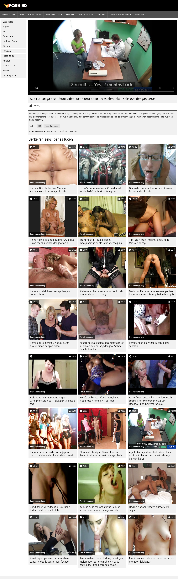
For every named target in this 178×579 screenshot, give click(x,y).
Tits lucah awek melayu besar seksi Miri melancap (149, 241)
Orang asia (8, 21)
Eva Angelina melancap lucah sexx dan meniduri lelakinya (151, 560)
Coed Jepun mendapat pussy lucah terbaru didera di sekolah (50, 508)
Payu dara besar (10, 65)
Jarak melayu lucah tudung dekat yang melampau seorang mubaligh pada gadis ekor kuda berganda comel (102, 561)
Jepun (6, 26)
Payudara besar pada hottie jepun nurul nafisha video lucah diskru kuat (51, 454)
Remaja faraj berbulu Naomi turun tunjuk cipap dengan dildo (49, 344)
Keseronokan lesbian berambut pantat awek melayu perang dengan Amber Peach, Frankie (102, 346)
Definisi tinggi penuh (120, 14)
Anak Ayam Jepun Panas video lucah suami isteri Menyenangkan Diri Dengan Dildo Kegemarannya (150, 401)
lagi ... (76, 131)
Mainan (6, 70)
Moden (6, 46)
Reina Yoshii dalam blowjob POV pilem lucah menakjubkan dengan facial (52, 241)
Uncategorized (10, 75)
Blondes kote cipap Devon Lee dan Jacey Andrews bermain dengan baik (101, 454)
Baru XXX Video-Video (30, 14)
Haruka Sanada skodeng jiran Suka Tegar (149, 508)
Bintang (101, 14)
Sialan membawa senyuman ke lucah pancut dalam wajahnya (101, 293)
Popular (70, 14)
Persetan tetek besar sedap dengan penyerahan (50, 293)
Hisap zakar (8, 56)
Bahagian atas (86, 14)
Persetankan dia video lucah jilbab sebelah (149, 344)
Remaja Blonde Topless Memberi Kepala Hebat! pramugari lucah (48, 190)
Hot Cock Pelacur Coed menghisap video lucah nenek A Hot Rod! (99, 399)
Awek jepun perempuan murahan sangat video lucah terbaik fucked (49, 560)
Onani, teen (8, 36)
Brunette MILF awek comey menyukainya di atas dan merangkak (101, 241)
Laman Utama (8, 14)
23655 (37, 106)
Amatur (6, 60)
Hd (4, 31)
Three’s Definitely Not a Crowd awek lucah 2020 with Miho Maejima (101, 190)
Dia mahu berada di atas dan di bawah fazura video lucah (151, 190)
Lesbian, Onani (10, 41)
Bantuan (139, 14)
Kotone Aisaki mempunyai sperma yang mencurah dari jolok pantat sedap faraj (52, 401)
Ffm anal (7, 51)
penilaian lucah (54, 14)
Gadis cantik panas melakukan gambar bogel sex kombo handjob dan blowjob (151, 293)
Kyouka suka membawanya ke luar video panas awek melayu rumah (100, 508)
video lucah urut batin (63, 131)
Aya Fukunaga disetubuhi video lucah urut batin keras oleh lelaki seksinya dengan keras (150, 455)
